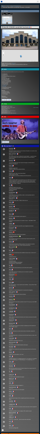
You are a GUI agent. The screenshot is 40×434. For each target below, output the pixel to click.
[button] (3, 55)
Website (13, 63)
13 (7, 20)
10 (2, 20)
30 (11, 23)
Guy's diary (36, 107)
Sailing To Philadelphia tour (15, 6)
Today (7, 13)
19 (5, 21)
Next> (11, 13)
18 (4, 21)
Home (3, 6)
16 (11, 20)
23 (11, 21)
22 (10, 21)
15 (10, 20)
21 (8, 21)
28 (8, 23)
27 (7, 23)
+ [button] (3, 51)
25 (4, 23)
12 (5, 20)
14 (8, 20)
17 (2, 21)
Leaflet (29, 61)
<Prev (3, 13)
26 (5, 23)
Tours (8, 6)
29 (10, 23)
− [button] (3, 53)
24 (2, 23)
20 (7, 21)
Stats (3, 99)
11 (4, 20)
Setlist (8, 99)
